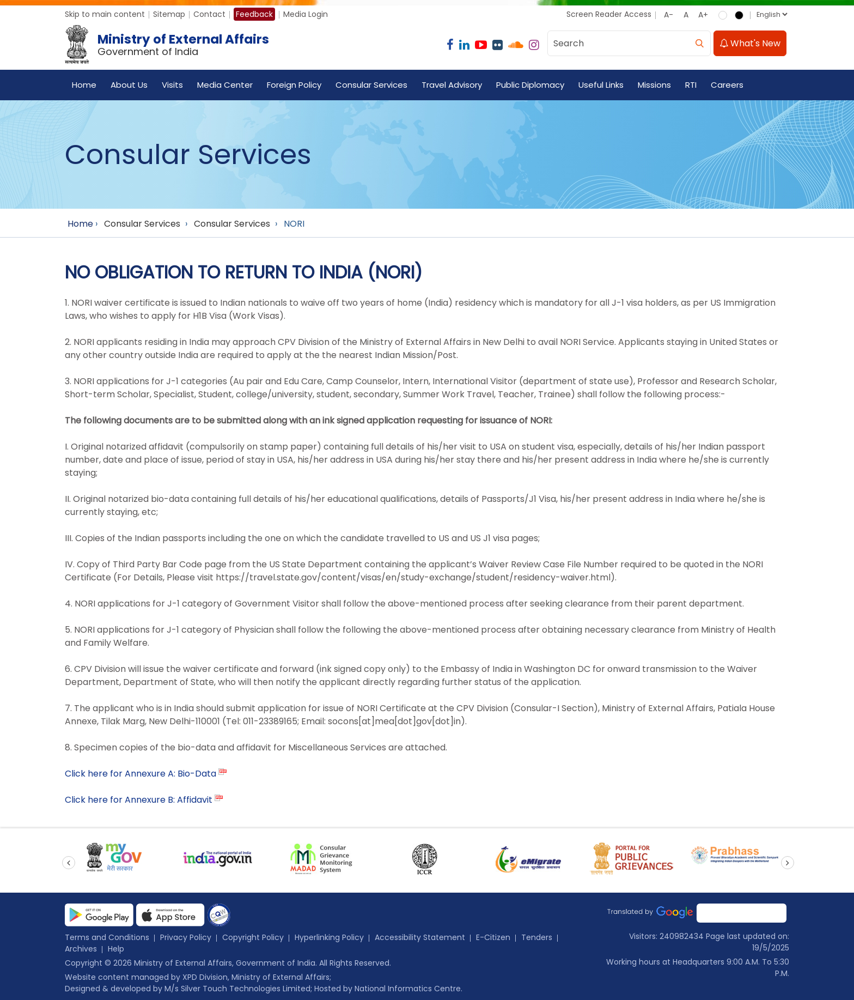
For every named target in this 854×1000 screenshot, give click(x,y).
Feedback (254, 14)
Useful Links (601, 84)
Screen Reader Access (608, 14)
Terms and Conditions (107, 937)
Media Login (305, 14)
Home (84, 84)
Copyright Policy (253, 937)
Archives (81, 948)
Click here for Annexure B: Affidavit (138, 799)
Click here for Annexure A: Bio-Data (140, 773)
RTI (691, 84)
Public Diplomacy (530, 84)
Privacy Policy (185, 937)
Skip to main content (105, 14)
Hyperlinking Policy (329, 937)
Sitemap (169, 14)
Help (116, 948)
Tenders (536, 937)
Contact (209, 14)
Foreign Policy (294, 84)
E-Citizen (493, 937)
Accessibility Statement (420, 937)
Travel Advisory (452, 84)
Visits (172, 84)
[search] (699, 43)
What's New (749, 43)
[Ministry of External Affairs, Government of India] (169, 44)
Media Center (225, 84)
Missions (654, 84)
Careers (727, 84)
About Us (129, 84)
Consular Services (371, 84)
